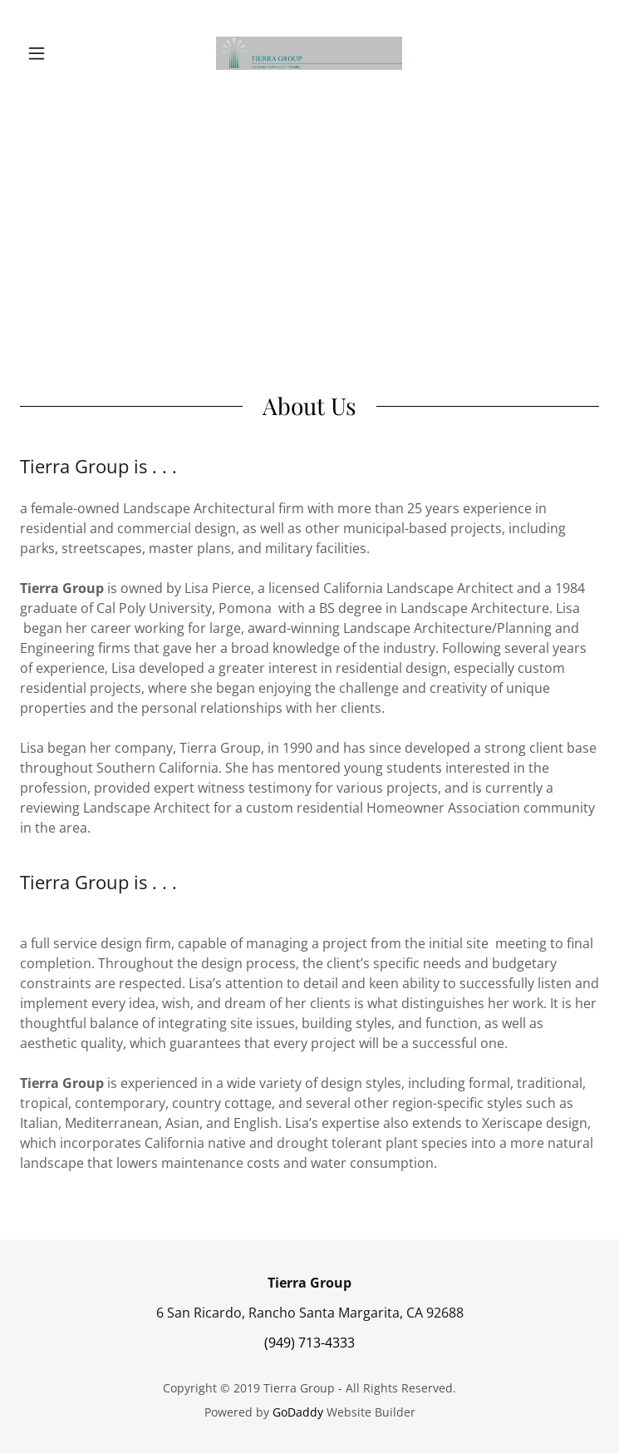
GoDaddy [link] (298, 1412)
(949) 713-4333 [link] (309, 1342)
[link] (309, 53)
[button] (63, 53)
